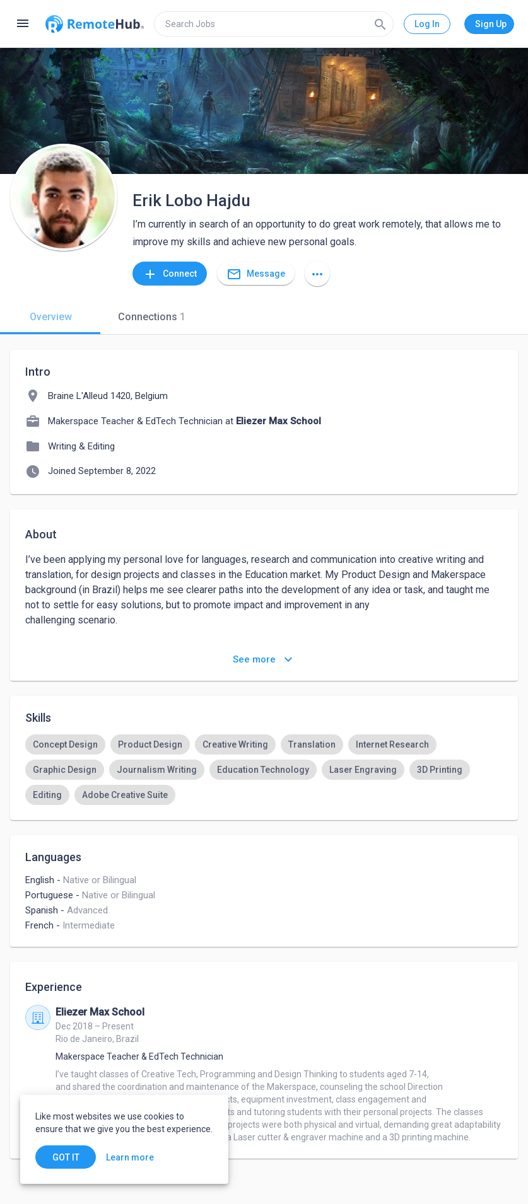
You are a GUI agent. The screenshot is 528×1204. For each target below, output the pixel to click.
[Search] (380, 24)
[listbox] (264, 769)
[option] (65, 744)
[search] (274, 24)
